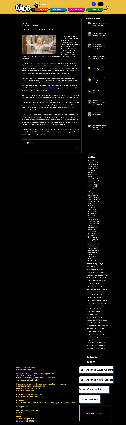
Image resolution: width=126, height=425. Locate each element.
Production (105, 337)
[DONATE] (95, 10)
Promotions (97, 340)
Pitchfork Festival (92, 334)
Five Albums (90, 292)
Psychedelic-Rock (92, 345)
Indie (88, 303)
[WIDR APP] (76, 10)
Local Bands (90, 311)
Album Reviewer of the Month (96, 269)
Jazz (95, 306)
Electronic (90, 289)
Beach (102, 278)
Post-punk (97, 337)
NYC (99, 325)
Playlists (101, 334)
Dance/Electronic (92, 286)
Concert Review (98, 280)
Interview (90, 306)
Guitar (94, 297)
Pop (106, 334)
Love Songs (90, 314)
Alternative (100, 272)
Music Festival (91, 323)
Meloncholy (90, 317)
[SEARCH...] (63, 4)
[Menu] (100, 4)
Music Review (101, 323)
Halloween (100, 297)
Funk (102, 295)
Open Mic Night (96, 331)
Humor (105, 300)
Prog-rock (90, 340)
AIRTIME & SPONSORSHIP (25, 376)
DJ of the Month (95, 283)
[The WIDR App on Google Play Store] (96, 379)
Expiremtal (97, 289)
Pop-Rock (90, 337)
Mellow (102, 314)
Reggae (97, 348)
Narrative (105, 325)
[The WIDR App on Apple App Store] (96, 369)
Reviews (102, 348)
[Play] (33, 10)
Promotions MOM (92, 342)
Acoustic (93, 266)
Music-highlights (92, 325)
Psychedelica (102, 345)
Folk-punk (90, 295)
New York (90, 328)
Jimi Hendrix (101, 306)
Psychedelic (102, 342)
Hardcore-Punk (91, 300)
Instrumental (102, 303)
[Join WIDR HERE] (95, 413)
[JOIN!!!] (58, 10)
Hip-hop (99, 300)
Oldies (89, 331)
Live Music (90, 309)
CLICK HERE (20, 413)
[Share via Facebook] (23, 143)
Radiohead (90, 348)
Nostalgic (101, 328)
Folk (96, 292)
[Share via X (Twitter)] (28, 143)
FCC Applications (22, 406)
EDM (100, 286)
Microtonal (98, 317)
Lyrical (97, 314)
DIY (105, 280)
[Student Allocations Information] (94, 389)
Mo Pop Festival (92, 320)
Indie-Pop (94, 303)
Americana (90, 275)
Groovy (89, 297)
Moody (100, 320)
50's (88, 266)
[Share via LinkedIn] (33, 143)
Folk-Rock (102, 292)
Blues (106, 278)
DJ (88, 283)
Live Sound (97, 309)
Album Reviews (91, 272)
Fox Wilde (97, 295)
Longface (98, 311)
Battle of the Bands (93, 278)
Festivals (104, 289)
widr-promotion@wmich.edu (27, 380)
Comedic (89, 280)
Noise (95, 328)
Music (105, 320)
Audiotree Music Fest (101, 275)
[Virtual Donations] (89, 399)
